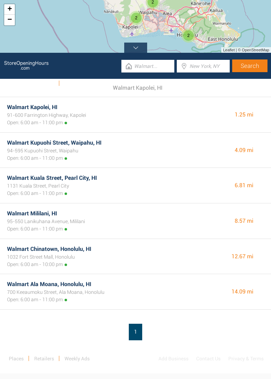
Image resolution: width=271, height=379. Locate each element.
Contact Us (208, 358)
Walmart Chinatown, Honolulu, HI (49, 249)
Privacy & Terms (246, 358)
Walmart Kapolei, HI (32, 107)
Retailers (44, 358)
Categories (76, 83)
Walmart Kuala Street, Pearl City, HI (52, 178)
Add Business (173, 358)
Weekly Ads (42, 83)
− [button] (9, 20)
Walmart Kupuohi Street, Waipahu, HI (54, 142)
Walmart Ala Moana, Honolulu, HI (49, 284)
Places (16, 358)
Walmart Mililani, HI (32, 213)
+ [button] (9, 9)
